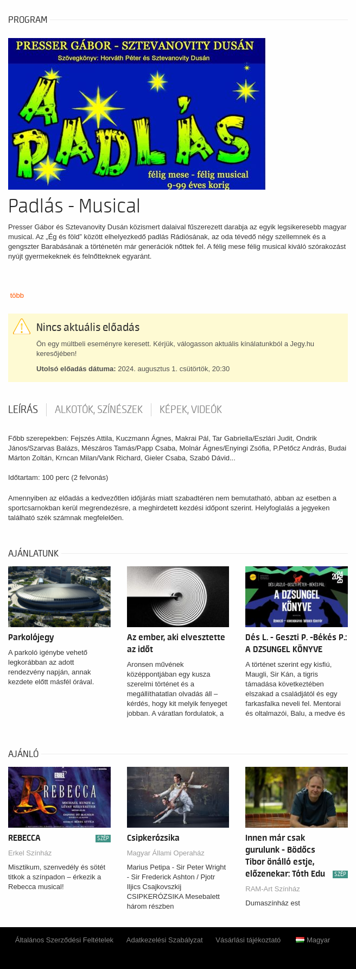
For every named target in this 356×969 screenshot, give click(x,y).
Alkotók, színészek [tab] (99, 410)
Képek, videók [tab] (191, 410)
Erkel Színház (30, 853)
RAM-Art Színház (272, 889)
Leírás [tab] (23, 410)
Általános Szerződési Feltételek (64, 940)
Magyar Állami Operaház (166, 853)
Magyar (313, 940)
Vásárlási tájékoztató (248, 940)
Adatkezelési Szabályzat (164, 940)
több (17, 295)
